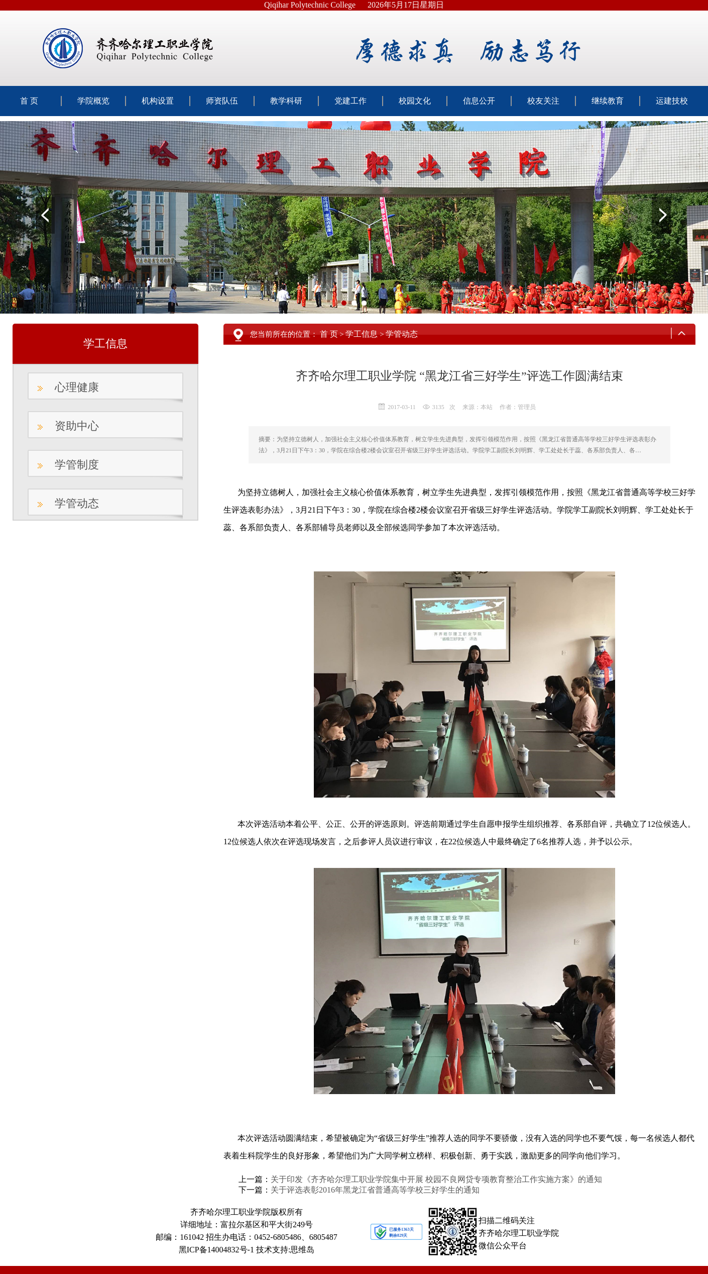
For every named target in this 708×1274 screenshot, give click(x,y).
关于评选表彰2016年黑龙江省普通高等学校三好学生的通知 (375, 1190)
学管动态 (77, 503)
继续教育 (608, 100)
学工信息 (361, 334)
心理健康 (77, 387)
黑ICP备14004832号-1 (216, 1249)
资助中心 (77, 426)
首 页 (29, 100)
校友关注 (543, 100)
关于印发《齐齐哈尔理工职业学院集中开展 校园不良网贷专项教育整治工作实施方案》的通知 (436, 1179)
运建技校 (672, 100)
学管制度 (77, 464)
